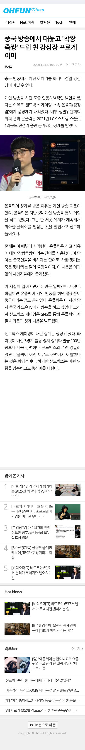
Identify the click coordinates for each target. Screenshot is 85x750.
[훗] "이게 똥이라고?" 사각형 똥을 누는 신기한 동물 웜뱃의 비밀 (45, 700)
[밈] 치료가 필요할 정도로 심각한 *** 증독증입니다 (41, 710)
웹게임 (8, 67)
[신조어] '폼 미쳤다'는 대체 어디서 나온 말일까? (37, 680)
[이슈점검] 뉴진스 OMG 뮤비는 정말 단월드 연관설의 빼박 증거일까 (45, 690)
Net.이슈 (27, 22)
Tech (59, 22)
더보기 (75, 648)
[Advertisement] (42, 422)
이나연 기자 (73, 65)
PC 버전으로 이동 (42, 725)
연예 (72, 22)
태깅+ (10, 22)
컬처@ (45, 22)
